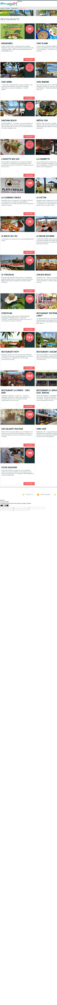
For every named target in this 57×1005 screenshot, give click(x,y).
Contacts (27, 494)
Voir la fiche (29, 59)
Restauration (14, 8)
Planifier (8, 8)
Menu (20, 1)
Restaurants (22, 8)
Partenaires (43, 494)
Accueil (2, 8)
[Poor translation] (6, 505)
